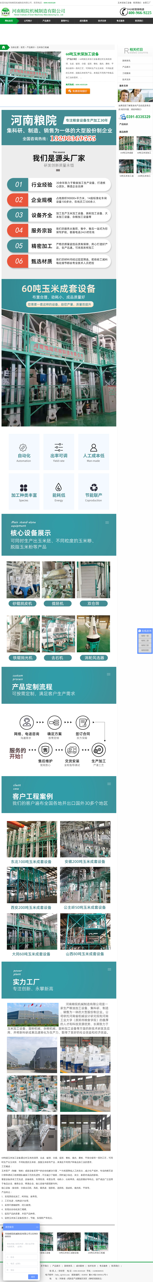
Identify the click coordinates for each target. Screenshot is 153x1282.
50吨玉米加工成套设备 (69, 1253)
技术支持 (102, 21)
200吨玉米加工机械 (96, 1253)
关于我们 (45, 1266)
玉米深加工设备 (125, 3)
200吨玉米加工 (144, 176)
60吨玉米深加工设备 (41, 1253)
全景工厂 (147, 3)
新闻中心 (65, 21)
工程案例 (126, 73)
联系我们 (137, 3)
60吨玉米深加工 (144, 153)
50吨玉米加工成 (127, 176)
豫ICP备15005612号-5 (98, 1275)
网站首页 (9, 21)
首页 (23, 47)
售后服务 (121, 21)
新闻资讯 (126, 60)
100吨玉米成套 (126, 153)
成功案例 (84, 21)
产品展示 (46, 21)
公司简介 (28, 21)
